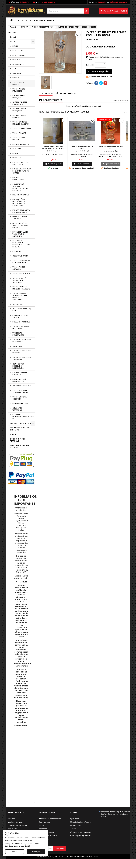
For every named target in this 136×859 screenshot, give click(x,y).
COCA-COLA (17, 50)
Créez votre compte (118, 2)
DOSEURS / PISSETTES (21, 322)
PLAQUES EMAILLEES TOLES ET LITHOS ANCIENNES (20, 234)
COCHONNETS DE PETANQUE (17, 440)
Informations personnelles (50, 818)
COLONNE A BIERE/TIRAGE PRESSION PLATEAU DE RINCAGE (21, 243)
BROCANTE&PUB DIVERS (41, 20)
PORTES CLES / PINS (20, 403)
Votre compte (47, 812)
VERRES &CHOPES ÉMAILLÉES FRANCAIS (20, 123)
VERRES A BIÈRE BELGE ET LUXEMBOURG (21, 261)
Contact (75, 812)
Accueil (12, 32)
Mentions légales (15, 822)
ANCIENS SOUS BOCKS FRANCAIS (21, 351)
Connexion (102, 2)
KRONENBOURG (18, 55)
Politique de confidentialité (17, 846)
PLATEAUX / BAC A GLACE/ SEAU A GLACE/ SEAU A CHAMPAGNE (19, 202)
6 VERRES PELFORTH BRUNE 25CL (111, 147)
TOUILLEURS (17, 346)
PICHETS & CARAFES (20, 144)
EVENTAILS (16, 158)
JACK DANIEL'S (18, 64)
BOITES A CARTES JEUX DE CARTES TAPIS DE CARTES (21, 171)
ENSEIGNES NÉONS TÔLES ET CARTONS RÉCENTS (20, 225)
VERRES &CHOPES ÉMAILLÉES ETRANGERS (21, 288)
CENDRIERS (16, 148)
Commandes (44, 822)
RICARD (15, 46)
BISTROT (22, 20)
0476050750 (25, 2)
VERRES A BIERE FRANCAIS (18, 83)
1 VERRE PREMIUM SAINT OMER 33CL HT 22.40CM (53, 147)
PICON (15, 153)
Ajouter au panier (98, 71)
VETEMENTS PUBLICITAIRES (18, 334)
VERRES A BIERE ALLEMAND (18, 268)
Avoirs (41, 825)
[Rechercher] (68, 11)
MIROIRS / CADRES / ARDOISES (20, 217)
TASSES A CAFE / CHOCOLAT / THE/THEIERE (19, 280)
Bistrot (13, 37)
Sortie (14, 851)
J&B (14, 69)
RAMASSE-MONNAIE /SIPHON (20, 316)
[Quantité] (99, 65)
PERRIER (15, 78)
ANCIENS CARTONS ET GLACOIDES (21, 327)
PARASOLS (16, 251)
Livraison (11, 818)
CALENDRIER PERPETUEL (21, 386)
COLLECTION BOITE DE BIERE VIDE (19, 429)
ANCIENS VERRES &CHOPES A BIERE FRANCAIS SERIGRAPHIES (19, 296)
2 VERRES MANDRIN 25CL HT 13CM (82, 147)
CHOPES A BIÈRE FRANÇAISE (18, 96)
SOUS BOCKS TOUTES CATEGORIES (21, 163)
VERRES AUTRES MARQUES (18, 138)
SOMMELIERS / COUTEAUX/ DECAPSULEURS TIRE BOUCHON (20, 187)
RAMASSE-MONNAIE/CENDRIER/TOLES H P (23, 416)
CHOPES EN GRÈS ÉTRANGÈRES (19, 116)
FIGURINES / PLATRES (20, 195)
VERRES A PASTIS (19, 133)
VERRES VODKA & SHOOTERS (19, 398)
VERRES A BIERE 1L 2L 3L (21, 273)
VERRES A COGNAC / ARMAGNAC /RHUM (20, 391)
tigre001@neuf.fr (48, 2)
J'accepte (36, 851)
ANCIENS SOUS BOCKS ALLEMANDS (21, 358)
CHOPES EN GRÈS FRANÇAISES (19, 109)
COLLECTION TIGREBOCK (17, 409)
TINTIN (13, 434)
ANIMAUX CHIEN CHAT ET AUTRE (19, 446)
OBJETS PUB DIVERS (20, 256)
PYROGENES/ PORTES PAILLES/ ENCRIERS (21, 211)
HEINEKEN (16, 59)
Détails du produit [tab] (66, 93)
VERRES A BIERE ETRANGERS (18, 90)
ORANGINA (16, 73)
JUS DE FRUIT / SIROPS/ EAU (21, 309)
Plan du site (12, 829)
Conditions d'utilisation (17, 825)
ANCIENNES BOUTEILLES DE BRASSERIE (21, 340)
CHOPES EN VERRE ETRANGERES (19, 103)
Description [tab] (46, 93)
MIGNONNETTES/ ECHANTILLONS (19, 380)
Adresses (43, 829)
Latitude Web (94, 856)
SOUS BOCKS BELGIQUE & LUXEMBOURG (18, 366)
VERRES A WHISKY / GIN (21, 128)
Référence (90, 39)
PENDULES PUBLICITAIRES (18, 178)
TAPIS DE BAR (17, 304)
